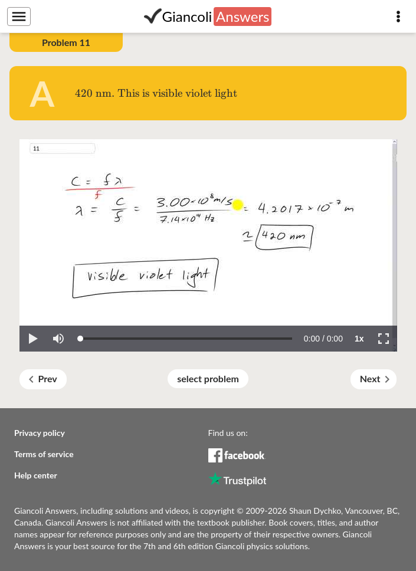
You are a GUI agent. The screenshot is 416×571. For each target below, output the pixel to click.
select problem (208, 378)
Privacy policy (39, 433)
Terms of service (44, 454)
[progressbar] (323, 339)
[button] (32, 339)
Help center (35, 475)
